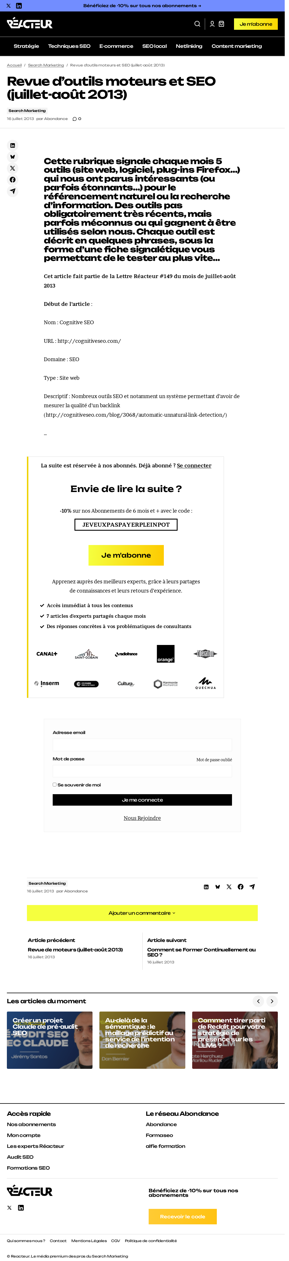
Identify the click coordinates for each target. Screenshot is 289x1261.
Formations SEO (28, 1165)
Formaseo (159, 1133)
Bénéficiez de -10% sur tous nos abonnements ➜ (142, 5)
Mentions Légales (89, 1238)
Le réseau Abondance (182, 1111)
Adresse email (69, 732)
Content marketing (237, 46)
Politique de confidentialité (151, 1238)
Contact (58, 1238)
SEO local (154, 46)
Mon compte (24, 1133)
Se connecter (194, 466)
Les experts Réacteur (35, 1144)
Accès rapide (29, 1111)
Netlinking (189, 46)
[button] (197, 24)
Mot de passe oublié (214, 759)
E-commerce (116, 46)
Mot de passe (68, 758)
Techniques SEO (69, 46)
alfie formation (165, 1144)
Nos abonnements (31, 1122)
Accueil (14, 65)
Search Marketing (46, 65)
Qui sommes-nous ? (26, 1238)
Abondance (161, 1122)
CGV (115, 1238)
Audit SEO (20, 1155)
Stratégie (26, 46)
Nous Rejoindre (142, 818)
